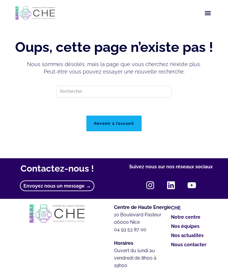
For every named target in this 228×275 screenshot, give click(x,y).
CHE (176, 208)
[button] (208, 13)
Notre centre (185, 217)
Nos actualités (187, 235)
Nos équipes (186, 226)
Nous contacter (188, 244)
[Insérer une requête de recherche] (114, 91)
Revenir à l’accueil (114, 123)
